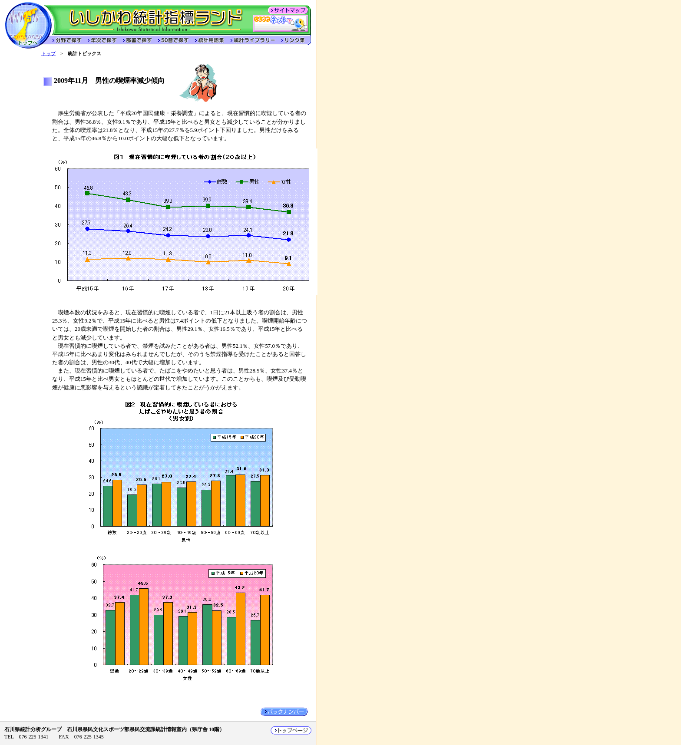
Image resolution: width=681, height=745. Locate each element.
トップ (48, 53)
